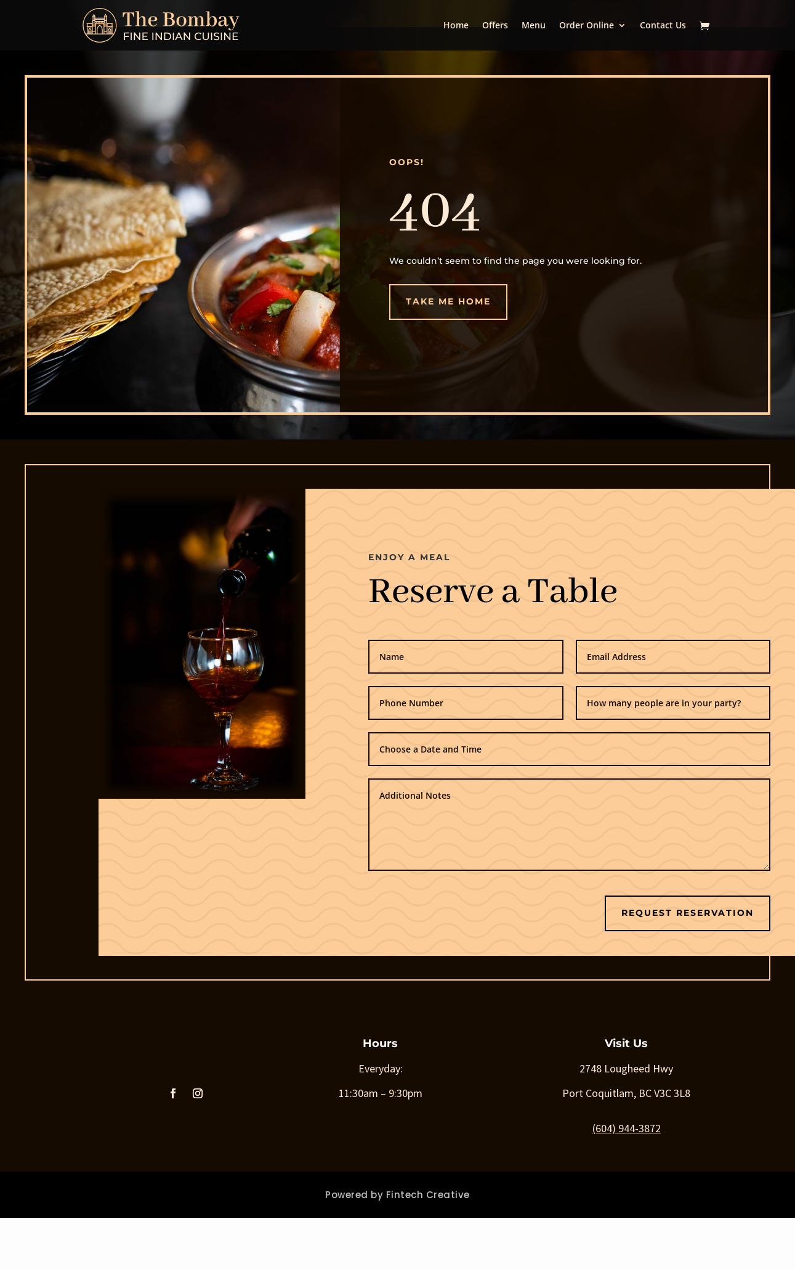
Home (456, 26)
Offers (495, 26)
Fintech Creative (428, 1194)
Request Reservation (687, 912)
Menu (534, 26)
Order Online (586, 26)
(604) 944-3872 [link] (626, 1128)
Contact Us (663, 26)
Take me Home (448, 301)
